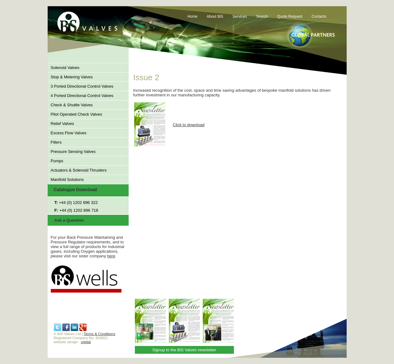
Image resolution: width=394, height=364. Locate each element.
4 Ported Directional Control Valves (82, 95)
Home (192, 16)
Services (240, 16)
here (111, 256)
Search (262, 16)
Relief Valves (62, 123)
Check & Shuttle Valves (72, 105)
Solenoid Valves (65, 67)
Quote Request (289, 16)
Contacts (318, 16)
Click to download (189, 124)
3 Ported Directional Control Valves (82, 86)
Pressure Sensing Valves (73, 151)
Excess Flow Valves (69, 133)
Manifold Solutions (67, 179)
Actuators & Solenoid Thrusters (79, 170)
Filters (56, 142)
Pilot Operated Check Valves (76, 114)
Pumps (57, 161)
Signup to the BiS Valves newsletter (184, 350)
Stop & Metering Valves (72, 77)
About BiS (215, 16)
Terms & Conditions (99, 334)
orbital (86, 342)
